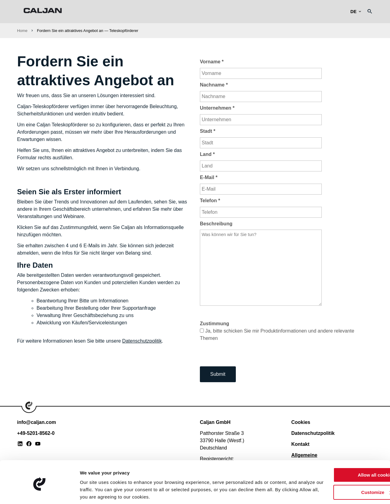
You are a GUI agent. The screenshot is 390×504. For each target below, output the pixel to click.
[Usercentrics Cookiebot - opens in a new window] (39, 492)
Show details (94, 492)
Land (207, 154)
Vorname (212, 61)
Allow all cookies (339, 453)
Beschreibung (216, 223)
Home (22, 30)
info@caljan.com (36, 422)
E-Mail (209, 177)
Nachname (214, 84)
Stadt (207, 131)
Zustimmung (214, 323)
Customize (339, 470)
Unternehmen (217, 108)
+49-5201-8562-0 (36, 433)
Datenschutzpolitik (142, 341)
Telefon (210, 200)
